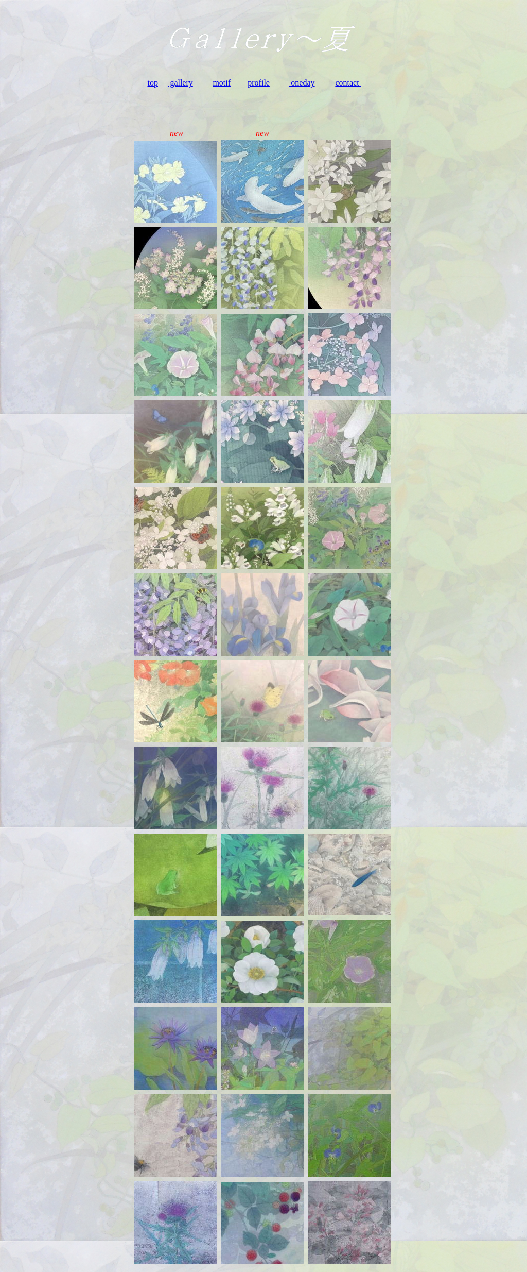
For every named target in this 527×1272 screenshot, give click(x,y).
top (153, 82)
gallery (180, 82)
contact (348, 82)
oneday (302, 82)
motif (222, 82)
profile (259, 82)
